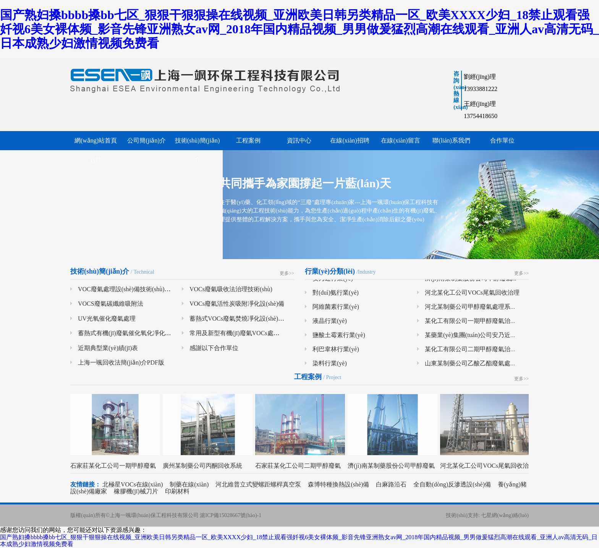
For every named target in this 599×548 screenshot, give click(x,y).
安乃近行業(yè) (332, 280)
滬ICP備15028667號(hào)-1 (230, 515)
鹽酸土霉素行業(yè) (338, 337)
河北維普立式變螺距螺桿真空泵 (258, 484)
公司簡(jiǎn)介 (146, 140)
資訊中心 (299, 140)
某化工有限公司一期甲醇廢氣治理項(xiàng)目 (485, 323)
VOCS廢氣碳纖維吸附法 (110, 303)
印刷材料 (177, 491)
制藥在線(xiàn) (189, 484)
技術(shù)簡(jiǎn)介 (197, 150)
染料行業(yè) (329, 365)
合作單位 (502, 140)
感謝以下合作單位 (213, 348)
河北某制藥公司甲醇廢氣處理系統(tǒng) (478, 309)
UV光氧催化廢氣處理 (107, 318)
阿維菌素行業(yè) (335, 309)
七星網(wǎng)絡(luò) (505, 515)
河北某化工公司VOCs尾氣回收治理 (472, 295)
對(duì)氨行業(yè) (335, 295)
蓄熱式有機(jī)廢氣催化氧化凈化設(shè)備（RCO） (146, 333)
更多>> (287, 273)
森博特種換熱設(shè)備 (339, 484)
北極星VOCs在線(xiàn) (132, 484)
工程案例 (248, 140)
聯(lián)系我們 (451, 140)
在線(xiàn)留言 (400, 140)
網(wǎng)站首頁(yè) (95, 150)
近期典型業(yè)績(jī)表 (108, 348)
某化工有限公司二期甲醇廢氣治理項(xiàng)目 (485, 351)
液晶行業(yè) (329, 323)
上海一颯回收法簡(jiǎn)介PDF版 (121, 362)
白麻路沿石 (391, 484)
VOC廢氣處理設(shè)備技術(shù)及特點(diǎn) (138, 289)
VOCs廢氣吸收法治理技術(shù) (230, 289)
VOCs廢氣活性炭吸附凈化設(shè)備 (236, 303)
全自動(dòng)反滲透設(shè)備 (452, 484)
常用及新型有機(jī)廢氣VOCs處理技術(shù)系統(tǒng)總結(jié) (272, 333)
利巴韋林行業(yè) (335, 351)
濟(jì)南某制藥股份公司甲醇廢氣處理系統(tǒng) (488, 280)
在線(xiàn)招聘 (349, 140)
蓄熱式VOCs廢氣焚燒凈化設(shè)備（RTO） (248, 318)
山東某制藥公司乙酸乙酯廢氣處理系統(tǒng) (484, 365)
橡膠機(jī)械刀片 (136, 491)
